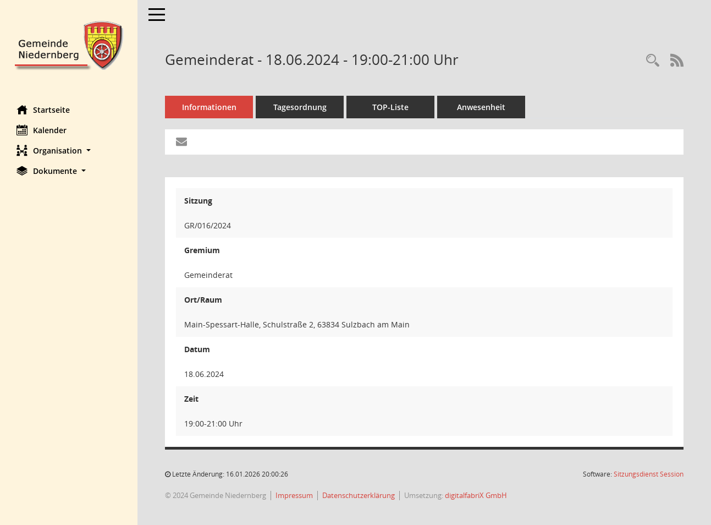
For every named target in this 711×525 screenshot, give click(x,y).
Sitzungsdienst (649, 474)
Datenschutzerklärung (358, 495)
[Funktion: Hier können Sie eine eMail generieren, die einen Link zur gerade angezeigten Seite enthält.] (181, 142)
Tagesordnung (300, 107)
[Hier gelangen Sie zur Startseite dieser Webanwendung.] (68, 44)
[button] (68, 150)
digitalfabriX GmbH (476, 495)
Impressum (294, 495)
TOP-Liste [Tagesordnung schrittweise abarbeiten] (390, 107)
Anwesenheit (481, 107)
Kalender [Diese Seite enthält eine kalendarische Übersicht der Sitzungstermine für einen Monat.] (41, 129)
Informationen (209, 107)
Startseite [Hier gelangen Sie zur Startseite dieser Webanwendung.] (43, 109)
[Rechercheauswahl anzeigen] (653, 61)
